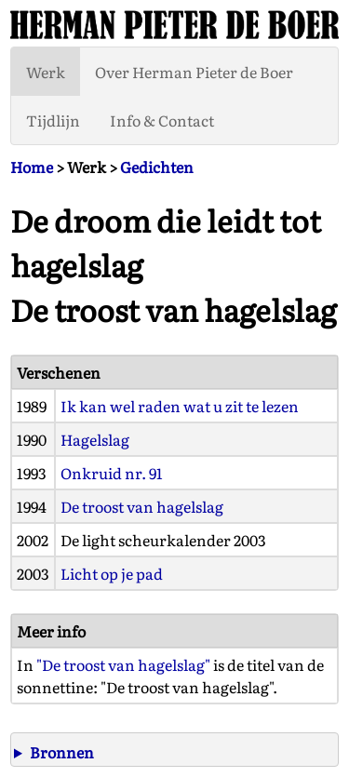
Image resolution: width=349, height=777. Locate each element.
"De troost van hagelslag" (123, 664)
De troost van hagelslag (141, 506)
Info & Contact (162, 120)
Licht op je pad (111, 573)
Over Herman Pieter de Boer (194, 71)
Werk (45, 71)
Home (31, 166)
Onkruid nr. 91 (111, 473)
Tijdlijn (53, 120)
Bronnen (62, 752)
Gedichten (157, 166)
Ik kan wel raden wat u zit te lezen (179, 406)
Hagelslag (94, 439)
